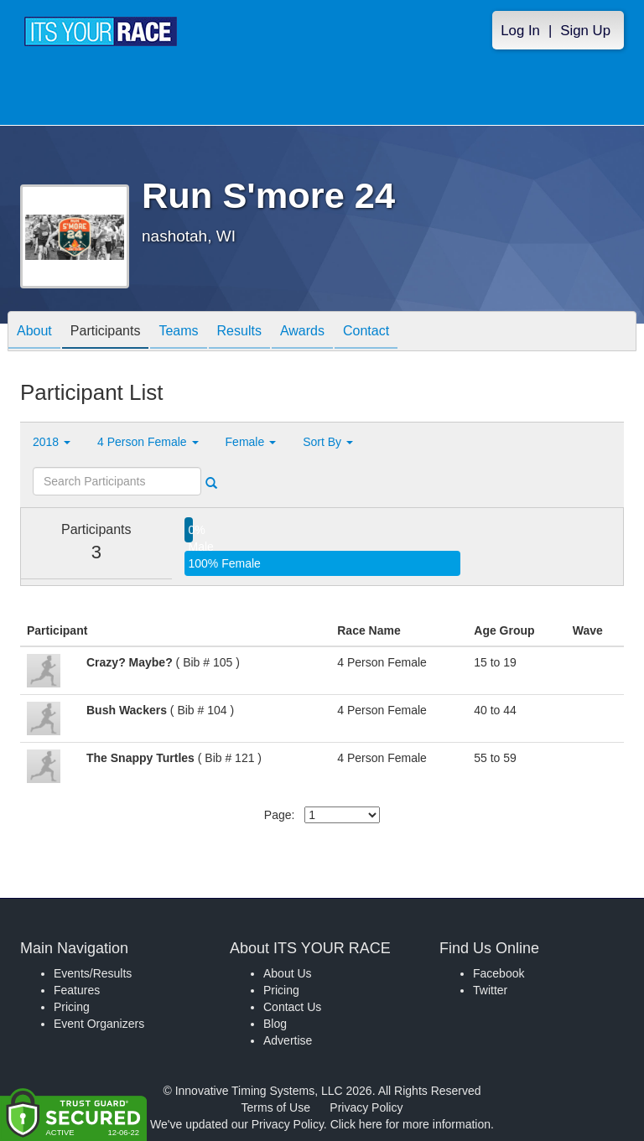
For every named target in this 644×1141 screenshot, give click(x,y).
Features (77, 990)
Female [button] (251, 442)
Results (239, 332)
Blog (275, 1023)
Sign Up (585, 31)
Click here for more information (410, 1124)
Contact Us (292, 1007)
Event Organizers (99, 1023)
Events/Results (93, 973)
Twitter (490, 990)
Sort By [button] (328, 442)
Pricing (72, 1007)
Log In (520, 31)
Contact (366, 332)
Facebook (498, 973)
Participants (105, 332)
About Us (287, 973)
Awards (302, 332)
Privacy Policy (366, 1107)
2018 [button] (51, 442)
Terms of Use (276, 1107)
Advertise (287, 1040)
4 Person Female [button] (148, 442)
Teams (178, 332)
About (34, 332)
